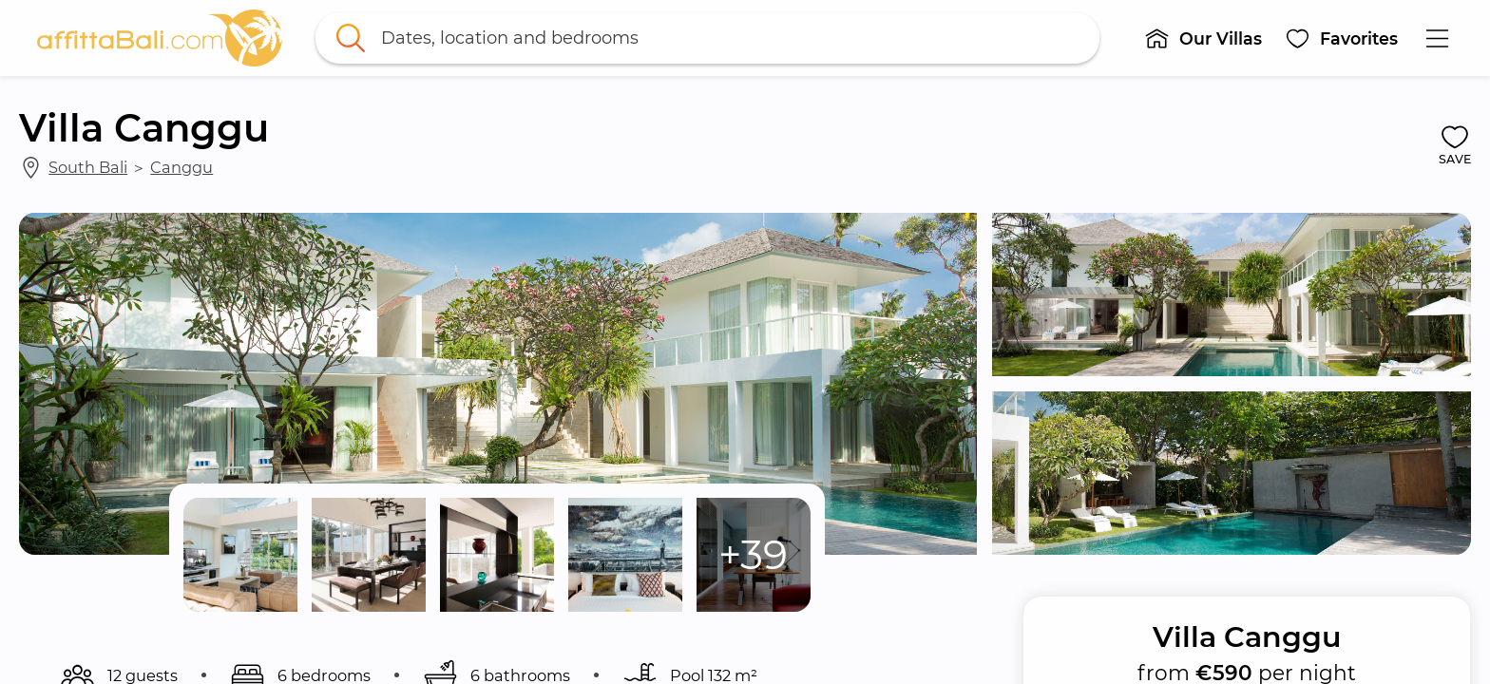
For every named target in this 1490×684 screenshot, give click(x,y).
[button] (1203, 38)
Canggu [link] (181, 167)
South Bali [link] (87, 167)
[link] (159, 38)
